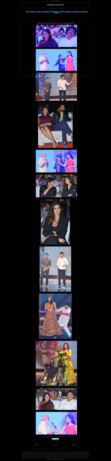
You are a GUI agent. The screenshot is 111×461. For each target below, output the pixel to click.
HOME (28, 11)
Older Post (74, 444)
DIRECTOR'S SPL (54, 11)
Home (55, 444)
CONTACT (57, 12)
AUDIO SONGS (45, 11)
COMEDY (62, 11)
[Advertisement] (55, 9)
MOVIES (33, 11)
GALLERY (38, 11)
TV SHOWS (74, 11)
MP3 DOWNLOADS (83, 11)
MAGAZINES (68, 11)
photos (57, 440)
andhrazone (55, 5)
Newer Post (37, 444)
